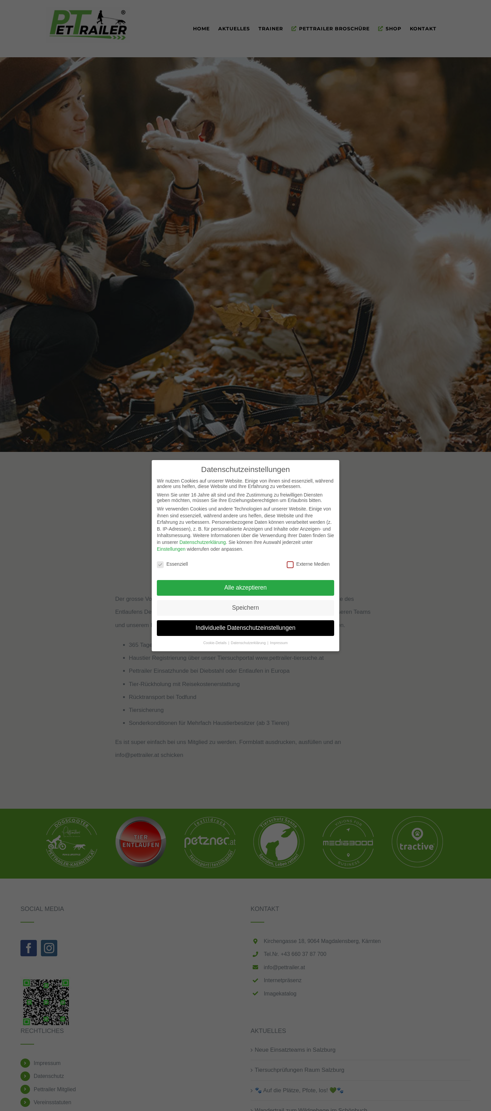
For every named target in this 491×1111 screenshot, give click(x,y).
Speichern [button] (245, 607)
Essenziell (172, 564)
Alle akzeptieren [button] (245, 587)
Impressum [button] (279, 642)
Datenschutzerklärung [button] (249, 642)
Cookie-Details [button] (215, 642)
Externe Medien (308, 564)
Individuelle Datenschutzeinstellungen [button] (246, 627)
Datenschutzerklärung (202, 542)
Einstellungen (171, 548)
